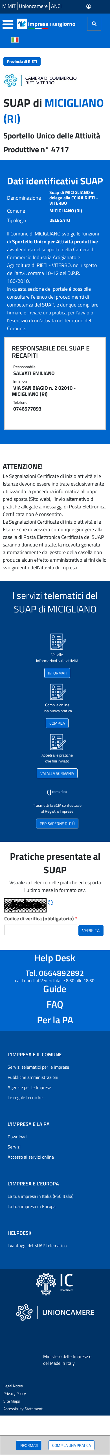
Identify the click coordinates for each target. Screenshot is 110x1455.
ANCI (56, 6)
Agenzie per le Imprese (29, 1087)
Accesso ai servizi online (31, 1157)
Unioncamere (33, 6)
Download (17, 1136)
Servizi (14, 1146)
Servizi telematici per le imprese (38, 1067)
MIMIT (9, 6)
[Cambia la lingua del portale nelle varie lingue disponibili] (15, 39)
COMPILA (57, 723)
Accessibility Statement (23, 1409)
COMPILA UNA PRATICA (71, 1445)
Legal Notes (13, 1386)
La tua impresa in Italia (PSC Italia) (40, 1196)
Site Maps (11, 1401)
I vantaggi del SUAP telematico (37, 1245)
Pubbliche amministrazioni (33, 1077)
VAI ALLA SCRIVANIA (57, 773)
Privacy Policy (14, 1393)
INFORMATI (28, 1445)
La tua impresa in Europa (32, 1206)
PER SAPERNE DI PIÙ (57, 823)
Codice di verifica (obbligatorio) (40, 918)
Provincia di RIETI (22, 61)
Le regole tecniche (25, 1097)
